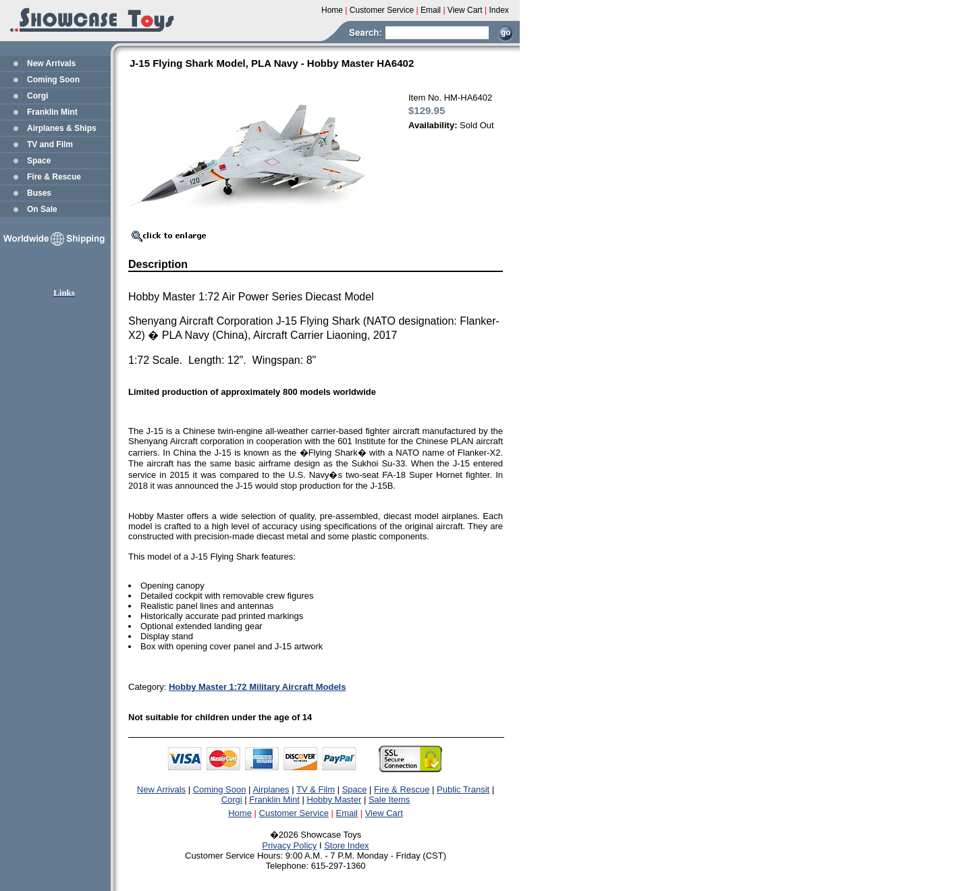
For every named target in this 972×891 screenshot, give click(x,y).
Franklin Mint (52, 112)
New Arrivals (51, 63)
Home (240, 813)
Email (347, 813)
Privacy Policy (289, 845)
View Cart (384, 813)
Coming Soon (53, 79)
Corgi (37, 96)
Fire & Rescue (54, 177)
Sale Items (389, 799)
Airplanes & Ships (62, 128)
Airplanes (270, 789)
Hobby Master (333, 799)
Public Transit (463, 789)
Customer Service (294, 813)
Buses (39, 193)
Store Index (346, 845)
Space (39, 160)
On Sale (42, 209)
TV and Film (50, 144)
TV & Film (315, 789)
